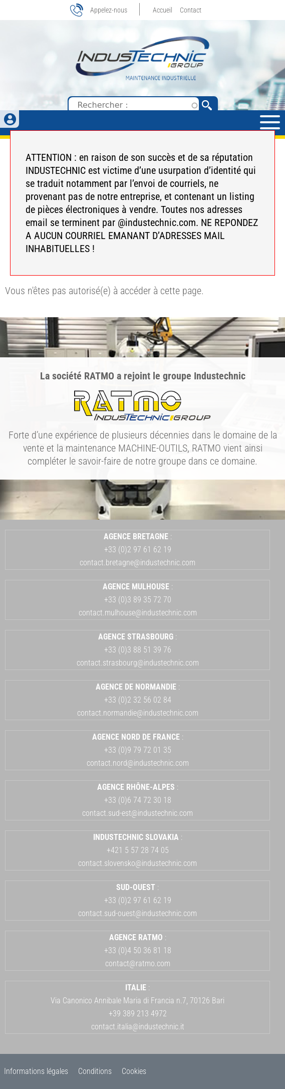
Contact (190, 10)
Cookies (134, 1071)
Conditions (95, 1071)
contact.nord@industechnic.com (138, 763)
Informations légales (36, 1071)
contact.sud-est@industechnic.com (137, 813)
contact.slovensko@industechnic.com (137, 863)
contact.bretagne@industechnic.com (137, 562)
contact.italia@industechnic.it (137, 1026)
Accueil (162, 10)
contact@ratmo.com (137, 963)
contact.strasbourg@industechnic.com (138, 663)
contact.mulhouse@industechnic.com (138, 612)
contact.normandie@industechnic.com (137, 713)
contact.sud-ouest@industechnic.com (137, 913)
